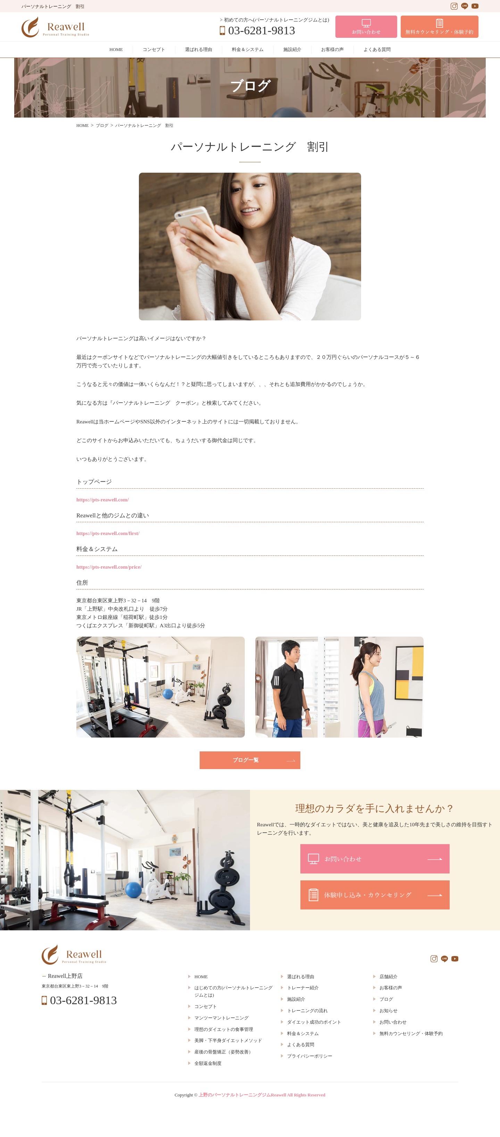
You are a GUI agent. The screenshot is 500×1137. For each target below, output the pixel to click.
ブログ (386, 999)
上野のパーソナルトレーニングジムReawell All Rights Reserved (262, 1094)
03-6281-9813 (261, 30)
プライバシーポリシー (309, 1056)
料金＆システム (248, 49)
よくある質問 (377, 49)
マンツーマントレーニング (221, 1017)
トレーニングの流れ (307, 1010)
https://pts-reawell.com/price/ (109, 567)
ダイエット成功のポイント (314, 1022)
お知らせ (389, 1010)
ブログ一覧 (246, 760)
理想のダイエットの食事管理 (223, 1029)
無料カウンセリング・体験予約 (411, 1033)
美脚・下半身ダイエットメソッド (228, 1040)
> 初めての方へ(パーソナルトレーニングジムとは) (274, 20)
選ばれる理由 (198, 49)
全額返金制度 (208, 1063)
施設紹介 (292, 49)
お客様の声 (332, 49)
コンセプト (154, 49)
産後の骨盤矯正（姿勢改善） (223, 1051)
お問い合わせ (393, 1022)
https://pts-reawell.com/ (102, 499)
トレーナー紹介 (303, 987)
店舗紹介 (389, 976)
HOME (116, 49)
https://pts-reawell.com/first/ (108, 533)
